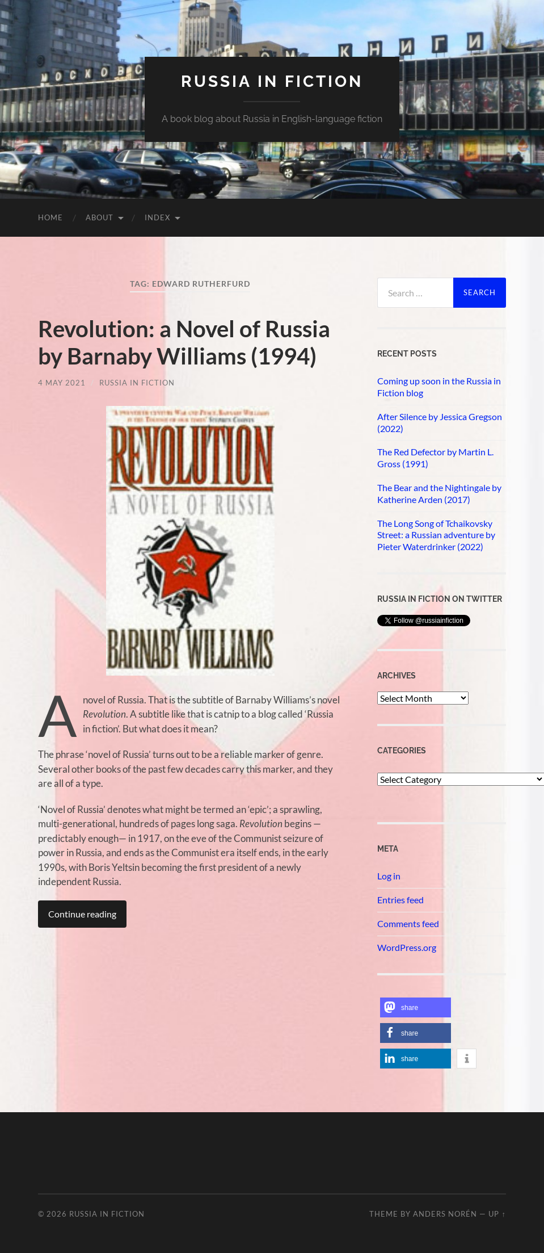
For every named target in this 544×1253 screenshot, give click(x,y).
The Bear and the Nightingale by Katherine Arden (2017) (439, 493)
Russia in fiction (272, 81)
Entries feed (400, 899)
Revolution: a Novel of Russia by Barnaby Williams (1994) (184, 342)
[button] (415, 1007)
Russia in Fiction (137, 382)
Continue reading (82, 913)
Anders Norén (445, 1213)
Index (157, 217)
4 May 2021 (62, 382)
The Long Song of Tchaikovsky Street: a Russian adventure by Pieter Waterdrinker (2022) (436, 535)
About (99, 217)
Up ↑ (496, 1213)
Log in (388, 875)
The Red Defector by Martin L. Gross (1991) (435, 457)
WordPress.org (406, 947)
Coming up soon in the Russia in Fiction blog (439, 386)
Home (50, 217)
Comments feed (408, 923)
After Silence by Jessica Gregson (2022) (439, 422)
